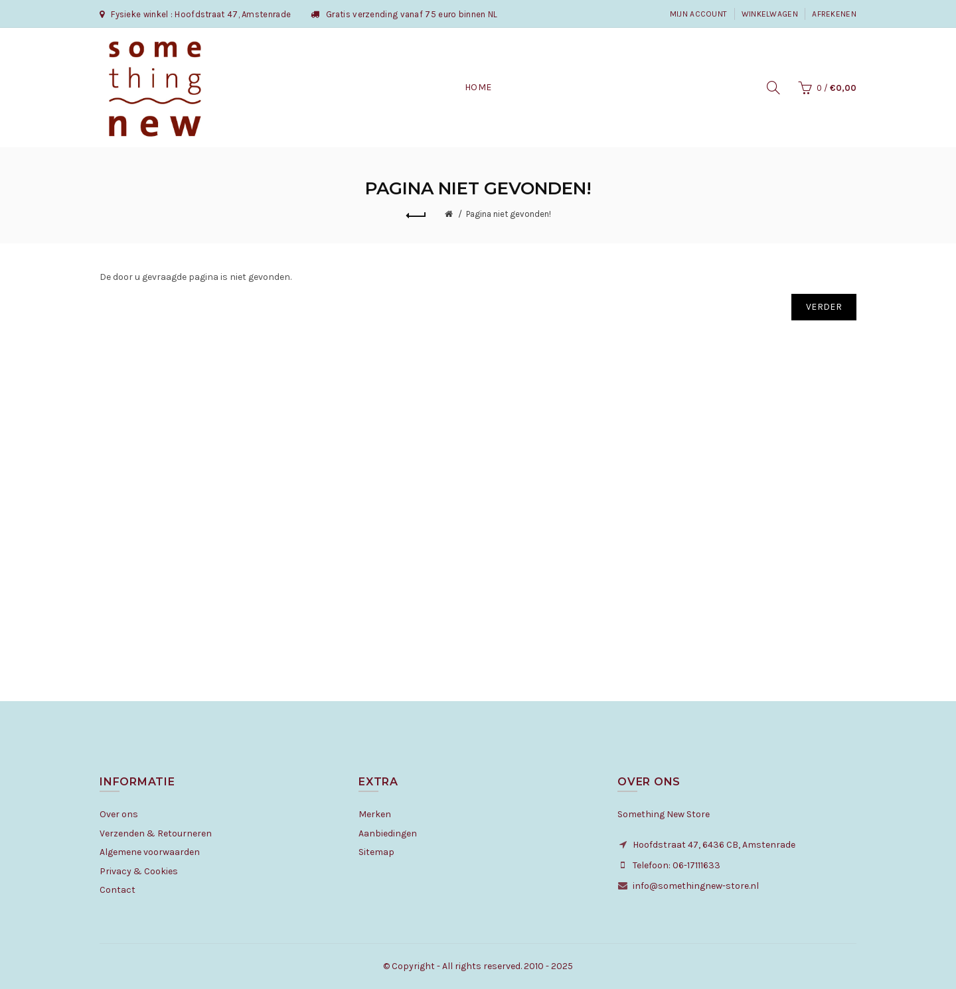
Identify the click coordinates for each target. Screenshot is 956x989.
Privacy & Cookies (139, 871)
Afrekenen (834, 14)
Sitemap (376, 852)
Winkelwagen (770, 14)
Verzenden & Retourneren (156, 833)
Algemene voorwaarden (150, 852)
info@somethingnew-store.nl (696, 885)
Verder (824, 306)
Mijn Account (699, 14)
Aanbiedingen (387, 833)
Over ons (119, 814)
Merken (374, 814)
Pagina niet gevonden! (508, 214)
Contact (117, 889)
